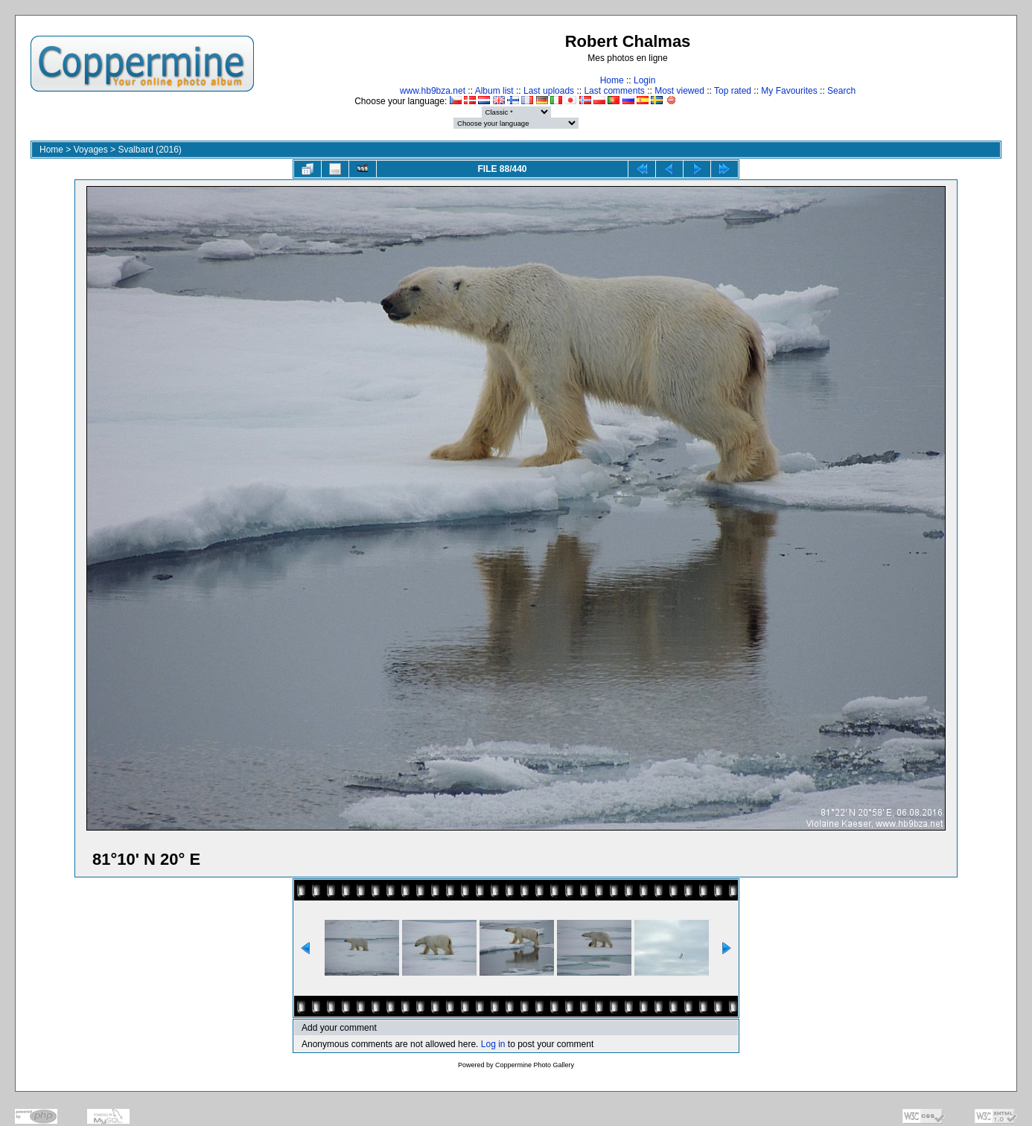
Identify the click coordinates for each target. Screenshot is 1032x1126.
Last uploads (548, 91)
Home (612, 80)
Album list (494, 91)
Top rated (732, 91)
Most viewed (679, 91)
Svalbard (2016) (149, 149)
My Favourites (789, 91)
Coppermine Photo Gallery (534, 1065)
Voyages (91, 149)
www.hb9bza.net (432, 91)
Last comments (614, 91)
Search (841, 91)
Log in (493, 1044)
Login (644, 80)
